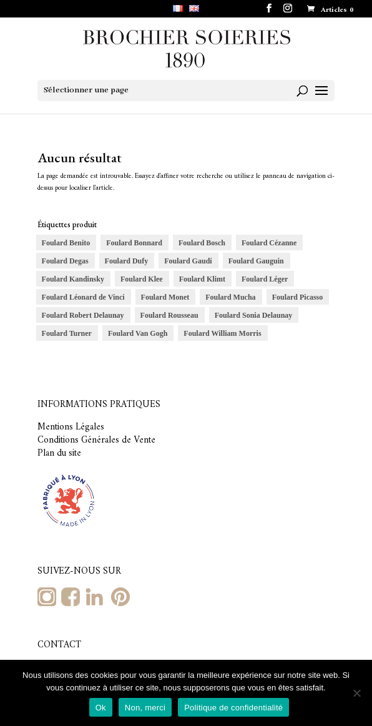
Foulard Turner (67, 333)
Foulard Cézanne (269, 242)
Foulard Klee (141, 279)
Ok (100, 707)
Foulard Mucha (230, 297)
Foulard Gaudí (188, 261)
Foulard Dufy (127, 261)
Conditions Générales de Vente (96, 440)
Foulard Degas (65, 261)
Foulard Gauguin (256, 261)
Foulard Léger (265, 279)
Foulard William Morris (222, 333)
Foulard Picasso (297, 297)
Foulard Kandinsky (73, 279)
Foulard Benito (66, 242)
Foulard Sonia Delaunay (254, 315)
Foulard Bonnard (134, 242)
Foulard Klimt (202, 279)
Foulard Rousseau (169, 315)
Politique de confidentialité (233, 707)
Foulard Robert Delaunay (83, 315)
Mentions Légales (70, 427)
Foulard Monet (165, 297)
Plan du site (59, 453)
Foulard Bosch (202, 242)
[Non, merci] (356, 693)
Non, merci (145, 707)
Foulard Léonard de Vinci (83, 297)
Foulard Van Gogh (137, 333)
